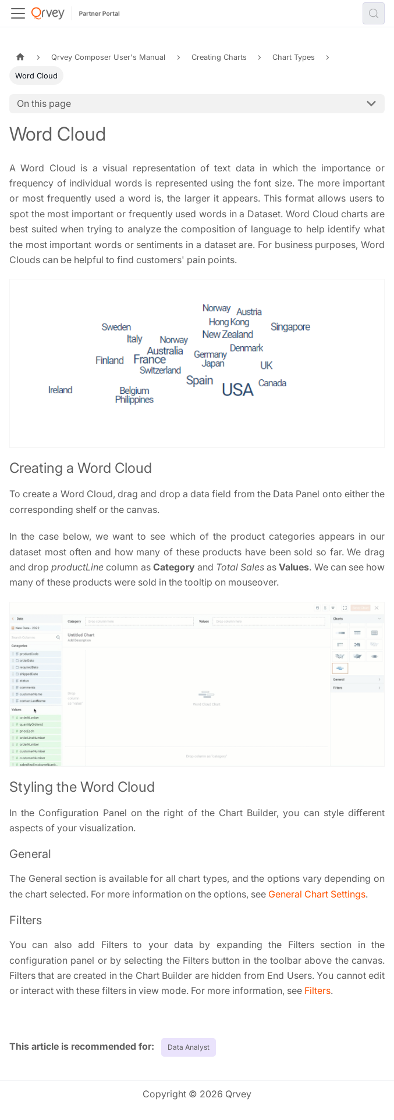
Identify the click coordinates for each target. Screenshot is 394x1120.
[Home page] (20, 57)
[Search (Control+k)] (374, 13)
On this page (44, 103)
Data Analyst (189, 1047)
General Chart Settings (316, 894)
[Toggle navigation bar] (18, 13)
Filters (317, 990)
